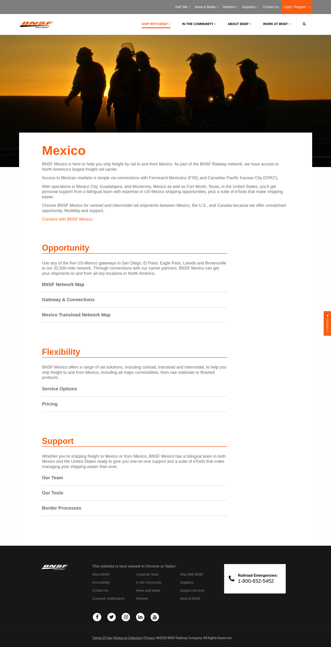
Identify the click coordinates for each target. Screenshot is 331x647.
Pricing (50, 403)
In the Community (199, 24)
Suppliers (250, 7)
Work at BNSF (276, 24)
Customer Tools (147, 574)
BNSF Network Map (63, 284)
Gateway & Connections (68, 299)
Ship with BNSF (156, 24)
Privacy (149, 638)
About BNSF (239, 24)
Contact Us (271, 7)
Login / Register (297, 7)
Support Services (192, 590)
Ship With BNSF (191, 574)
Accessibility (101, 582)
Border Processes (61, 508)
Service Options (59, 388)
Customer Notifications (108, 598)
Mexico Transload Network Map (76, 314)
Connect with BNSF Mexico (67, 219)
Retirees (230, 7)
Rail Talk (182, 7)
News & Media (206, 7)
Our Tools (52, 492)
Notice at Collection (128, 638)
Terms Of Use (102, 638)
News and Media (148, 590)
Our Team (52, 477)
